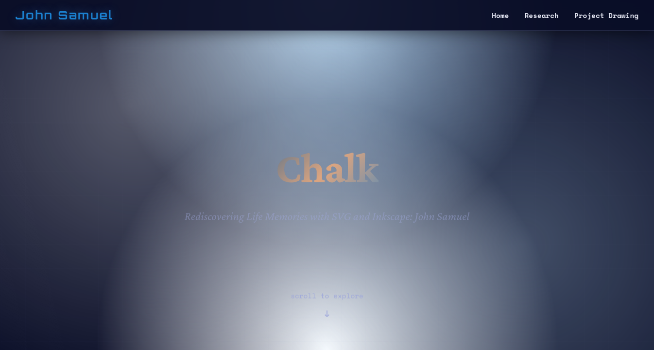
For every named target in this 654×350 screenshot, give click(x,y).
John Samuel (64, 15)
